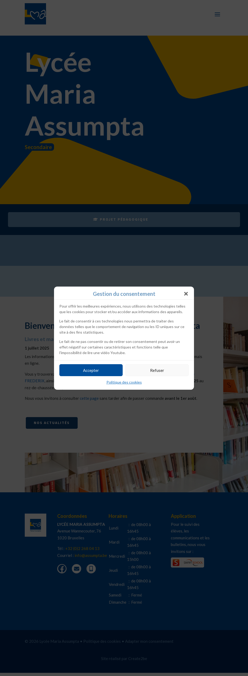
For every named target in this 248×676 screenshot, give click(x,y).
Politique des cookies (124, 382)
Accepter (91, 370)
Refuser (157, 370)
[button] (186, 293)
